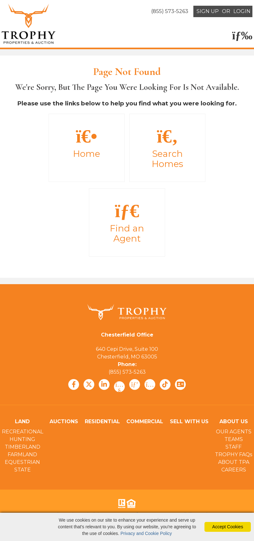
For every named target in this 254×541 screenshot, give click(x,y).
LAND (22, 421)
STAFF (233, 447)
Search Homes (167, 148)
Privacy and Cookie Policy (146, 533)
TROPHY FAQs (233, 454)
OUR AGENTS (233, 432)
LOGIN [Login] (242, 11)
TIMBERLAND (22, 447)
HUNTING (22, 439)
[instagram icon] (149, 384)
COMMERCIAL (144, 421)
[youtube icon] (119, 386)
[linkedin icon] (104, 384)
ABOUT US (233, 421)
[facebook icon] (73, 384)
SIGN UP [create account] (208, 11)
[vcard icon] (180, 384)
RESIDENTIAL (102, 421)
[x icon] (89, 384)
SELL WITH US (189, 421)
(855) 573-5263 (127, 372)
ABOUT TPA (233, 462)
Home (86, 143)
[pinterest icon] (134, 384)
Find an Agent (127, 222)
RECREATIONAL (22, 432)
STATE (22, 470)
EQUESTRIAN (22, 462)
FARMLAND (22, 454)
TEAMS (233, 439)
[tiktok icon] (165, 384)
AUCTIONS (64, 421)
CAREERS (233, 470)
